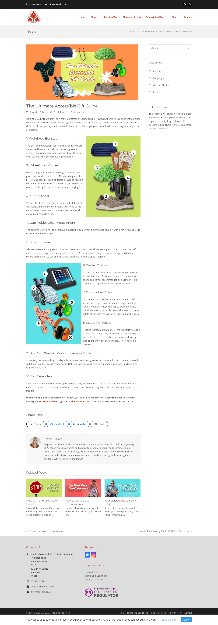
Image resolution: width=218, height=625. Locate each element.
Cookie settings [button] (168, 619)
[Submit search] (189, 48)
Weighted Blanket (43, 138)
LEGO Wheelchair (100, 322)
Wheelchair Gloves (44, 165)
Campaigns (158, 78)
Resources (79, 112)
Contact (188, 612)
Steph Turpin (60, 112)
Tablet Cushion (97, 265)
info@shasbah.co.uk (41, 591)
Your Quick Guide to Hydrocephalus (77, 502)
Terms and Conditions (96, 575)
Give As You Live (80, 401)
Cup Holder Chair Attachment (52, 222)
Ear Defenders (42, 376)
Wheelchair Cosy (99, 292)
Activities (157, 71)
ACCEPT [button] (186, 619)
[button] (36, 424)
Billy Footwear (40, 242)
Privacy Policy (175, 612)
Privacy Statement (94, 579)
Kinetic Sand (39, 196)
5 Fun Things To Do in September (45, 531)
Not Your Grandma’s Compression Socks (61, 353)
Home (121, 612)
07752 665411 (38, 581)
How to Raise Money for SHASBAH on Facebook (165, 531)
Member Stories (161, 85)
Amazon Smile (47, 401)
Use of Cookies (92, 572)
